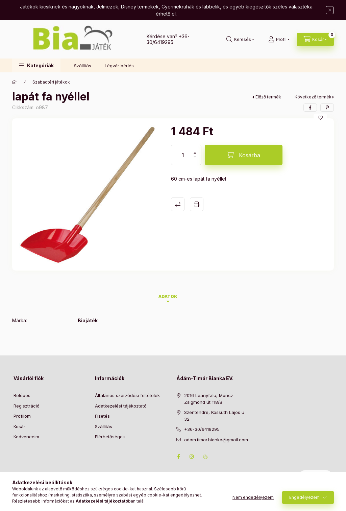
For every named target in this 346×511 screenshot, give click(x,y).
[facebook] (310, 107)
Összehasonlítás (177, 204)
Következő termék (313, 96)
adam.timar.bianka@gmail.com (216, 439)
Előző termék (268, 96)
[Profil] (279, 39)
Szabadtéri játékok (51, 82)
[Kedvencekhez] (320, 118)
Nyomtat (196, 204)
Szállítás (82, 65)
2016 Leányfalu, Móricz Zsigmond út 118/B (208, 399)
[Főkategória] (14, 82)
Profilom (22, 416)
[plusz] (195, 150)
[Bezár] (330, 10)
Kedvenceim (26, 436)
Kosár (19, 426)
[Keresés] (240, 39)
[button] (36, 65)
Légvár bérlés (119, 65)
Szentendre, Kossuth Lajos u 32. (214, 416)
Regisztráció (27, 406)
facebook (178, 456)
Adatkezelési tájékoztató (121, 406)
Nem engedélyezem (253, 500)
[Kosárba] (243, 155)
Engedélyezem (304, 500)
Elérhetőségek (110, 436)
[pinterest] (327, 107)
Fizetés (102, 416)
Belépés (22, 395)
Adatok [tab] (167, 296)
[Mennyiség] (183, 155)
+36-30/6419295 (168, 39)
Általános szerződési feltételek (127, 395)
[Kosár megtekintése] (315, 39)
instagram (192, 456)
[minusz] (195, 160)
